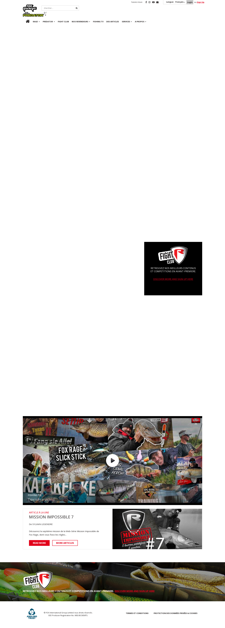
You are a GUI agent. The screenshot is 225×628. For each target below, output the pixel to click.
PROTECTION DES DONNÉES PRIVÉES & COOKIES (175, 613)
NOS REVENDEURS (80, 14)
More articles (65, 543)
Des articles (112, 14)
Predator (48, 6)
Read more (39, 543)
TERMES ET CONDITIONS (137, 613)
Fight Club (63, 14)
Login (190, 2)
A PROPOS (139, 14)
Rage (25, 6)
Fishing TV (98, 14)
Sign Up (200, 2)
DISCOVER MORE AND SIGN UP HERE (173, 279)
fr (25, 14)
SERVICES (126, 14)
